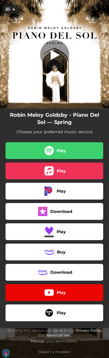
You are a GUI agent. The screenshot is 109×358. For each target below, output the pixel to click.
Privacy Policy (89, 330)
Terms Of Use (58, 335)
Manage (38, 341)
